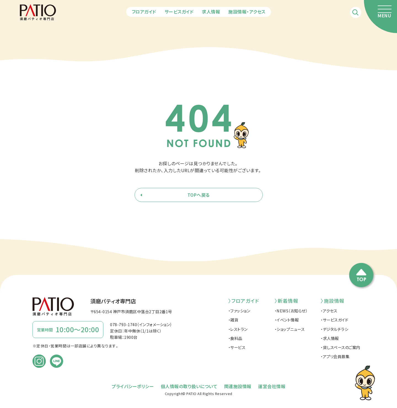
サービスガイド (179, 11)
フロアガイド (144, 11)
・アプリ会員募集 (335, 356)
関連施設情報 (237, 386)
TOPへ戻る (198, 194)
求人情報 (211, 11)
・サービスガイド (334, 320)
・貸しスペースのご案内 (340, 347)
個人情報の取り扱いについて (189, 386)
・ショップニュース (290, 329)
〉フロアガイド (243, 300)
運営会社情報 (271, 386)
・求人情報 (330, 338)
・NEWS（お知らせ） (291, 311)
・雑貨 (233, 320)
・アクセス (329, 311)
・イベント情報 (287, 320)
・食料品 (235, 338)
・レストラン (238, 329)
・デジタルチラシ (334, 329)
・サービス (237, 347)
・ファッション (239, 311)
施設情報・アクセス (246, 11)
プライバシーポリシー (133, 386)
